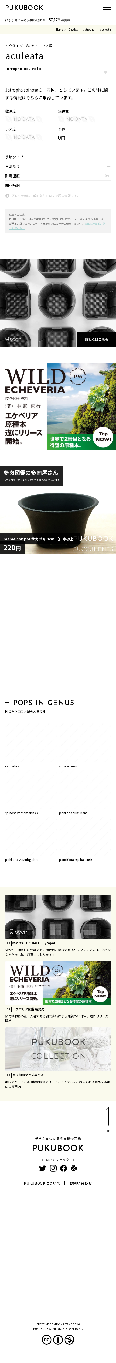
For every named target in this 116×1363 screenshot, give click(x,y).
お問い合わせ (80, 1183)
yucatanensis (68, 766)
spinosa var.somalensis (21, 813)
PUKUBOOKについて (42, 1183)
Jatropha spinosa (21, 90)
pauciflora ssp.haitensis (75, 859)
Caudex (73, 29)
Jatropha (88, 29)
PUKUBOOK (24, 8)
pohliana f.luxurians (73, 813)
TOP (106, 1121)
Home (59, 29)
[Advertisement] (58, 627)
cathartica (12, 766)
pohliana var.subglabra (21, 859)
